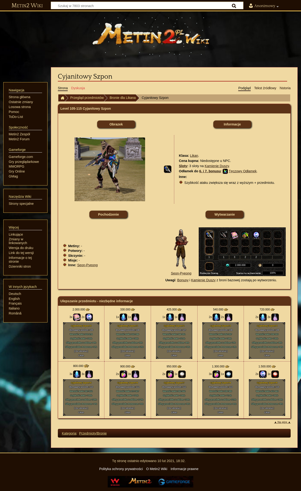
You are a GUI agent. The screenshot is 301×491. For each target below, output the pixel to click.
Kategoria (69, 433)
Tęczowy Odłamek (243, 171)
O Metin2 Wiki (156, 469)
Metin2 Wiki (27, 5)
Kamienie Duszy (217, 166)
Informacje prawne (184, 469)
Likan (194, 155)
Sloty (183, 166)
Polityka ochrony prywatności (121, 469)
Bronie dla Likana (123, 98)
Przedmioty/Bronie (93, 433)
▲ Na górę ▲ (282, 422)
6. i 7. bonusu (210, 171)
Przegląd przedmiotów (87, 98)
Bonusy (183, 280)
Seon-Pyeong (87, 265)
